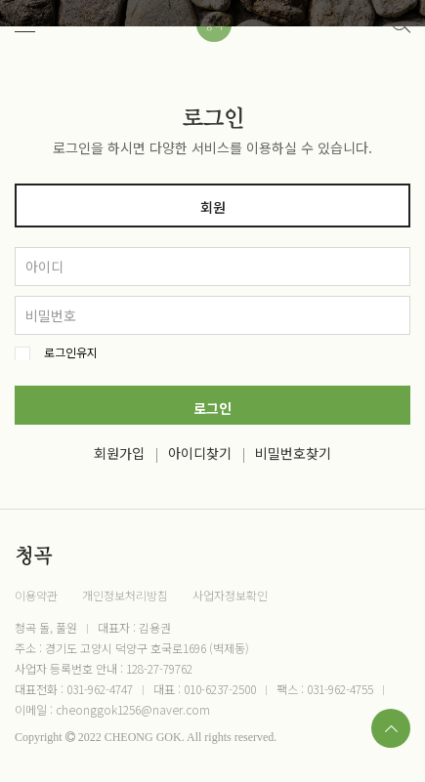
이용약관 (36, 595)
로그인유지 (71, 352)
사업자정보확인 (230, 595)
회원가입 (119, 453)
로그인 (212, 408)
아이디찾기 (200, 453)
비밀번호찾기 (293, 453)
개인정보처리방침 (125, 595)
